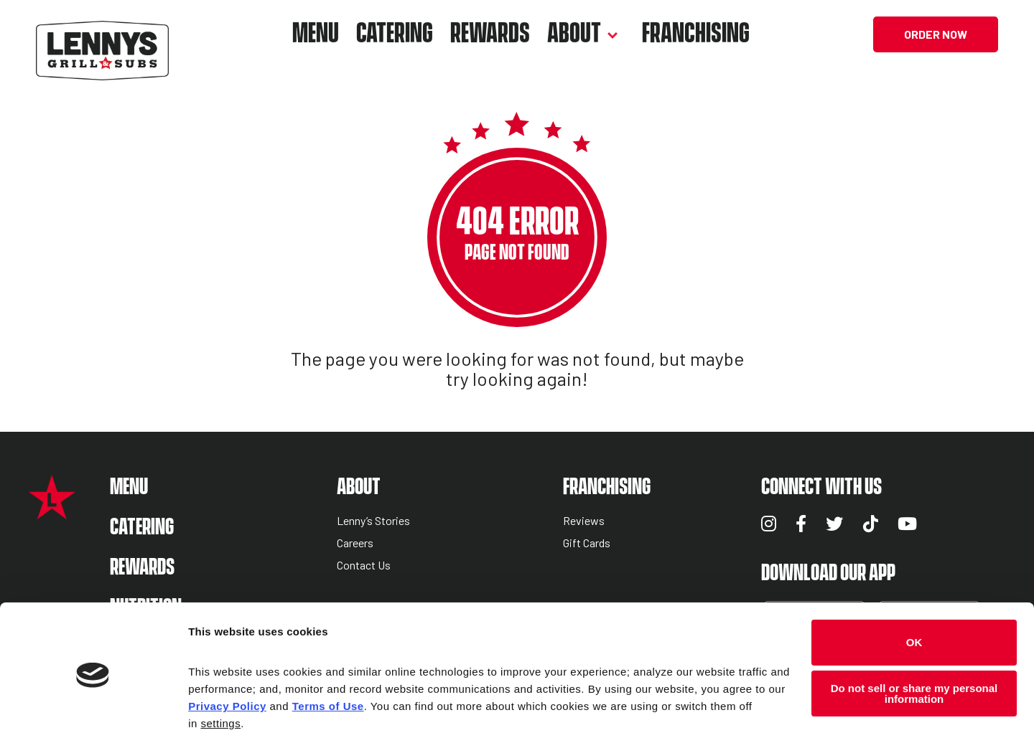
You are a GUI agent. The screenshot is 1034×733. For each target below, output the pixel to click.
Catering (394, 34)
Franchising (696, 34)
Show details (221, 705)
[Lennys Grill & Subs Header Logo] (102, 32)
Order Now (935, 34)
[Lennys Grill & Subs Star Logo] (52, 512)
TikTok (870, 523)
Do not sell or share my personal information (914, 635)
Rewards (490, 34)
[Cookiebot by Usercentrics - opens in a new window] (93, 705)
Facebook (801, 523)
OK (914, 584)
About (574, 34)
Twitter (834, 523)
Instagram (768, 523)
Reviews (584, 521)
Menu (315, 34)
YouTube (907, 523)
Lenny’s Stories (373, 521)
